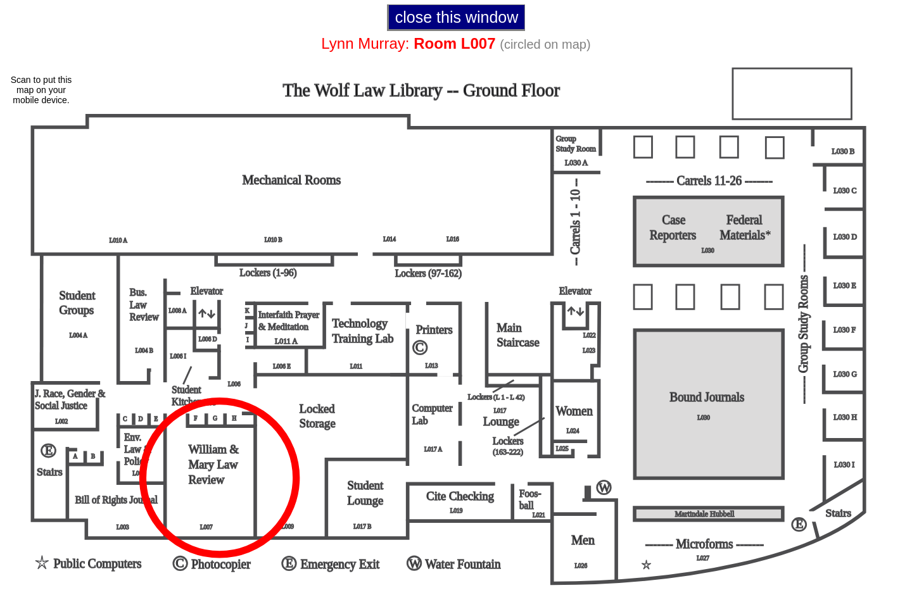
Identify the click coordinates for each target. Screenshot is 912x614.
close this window (457, 17)
